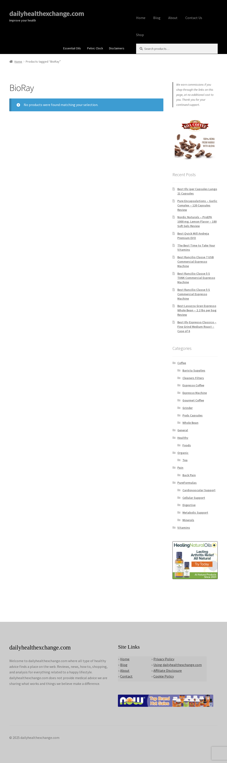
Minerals (188, 520)
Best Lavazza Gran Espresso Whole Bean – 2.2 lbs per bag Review (196, 310)
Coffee (181, 363)
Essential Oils (72, 48)
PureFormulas (187, 483)
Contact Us (193, 17)
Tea (185, 460)
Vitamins (183, 528)
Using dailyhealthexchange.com (177, 665)
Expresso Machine (194, 393)
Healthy (182, 438)
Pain (180, 468)
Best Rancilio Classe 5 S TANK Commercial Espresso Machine (196, 278)
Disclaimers (116, 48)
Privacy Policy (163, 659)
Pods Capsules (192, 415)
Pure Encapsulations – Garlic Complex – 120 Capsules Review (197, 205)
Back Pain (189, 475)
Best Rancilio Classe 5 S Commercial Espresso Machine (193, 294)
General (182, 430)
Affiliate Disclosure (167, 670)
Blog (156, 17)
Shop (140, 35)
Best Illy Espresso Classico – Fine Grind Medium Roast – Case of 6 (196, 326)
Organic (182, 453)
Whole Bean (190, 423)
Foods (186, 445)
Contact (126, 676)
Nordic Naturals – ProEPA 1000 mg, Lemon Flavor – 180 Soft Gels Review (197, 221)
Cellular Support (193, 498)
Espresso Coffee (193, 385)
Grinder (187, 408)
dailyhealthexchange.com (46, 13)
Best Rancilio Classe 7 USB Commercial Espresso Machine (195, 261)
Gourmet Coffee (193, 400)
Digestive (189, 505)
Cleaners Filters (193, 378)
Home (140, 17)
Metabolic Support (195, 512)
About (173, 17)
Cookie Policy (163, 676)
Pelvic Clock (95, 48)
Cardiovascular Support (198, 490)
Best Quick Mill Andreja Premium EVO (193, 235)
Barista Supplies (193, 370)
